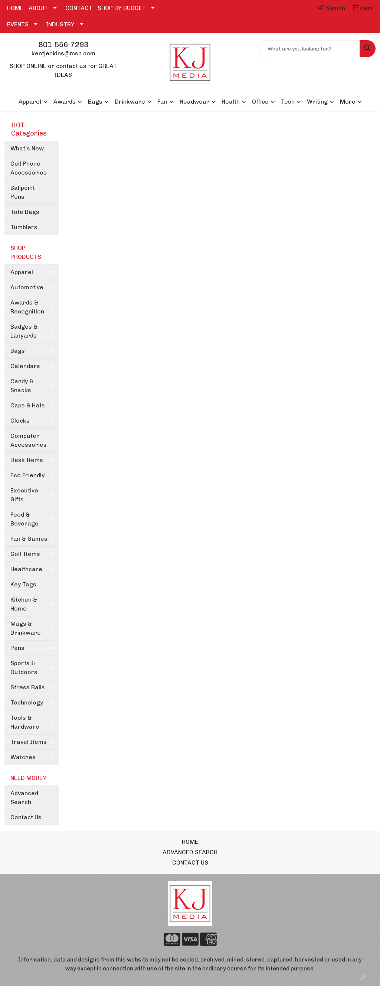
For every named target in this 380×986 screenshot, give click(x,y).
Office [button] (260, 101)
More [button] (348, 101)
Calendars (25, 366)
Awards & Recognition (27, 307)
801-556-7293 (63, 44)
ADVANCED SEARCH (190, 852)
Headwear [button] (194, 101)
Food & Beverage (24, 519)
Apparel (21, 272)
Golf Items (25, 553)
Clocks (20, 420)
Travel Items (28, 741)
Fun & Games (29, 538)
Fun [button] (162, 101)
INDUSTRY (60, 24)
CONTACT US (190, 862)
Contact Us (26, 817)
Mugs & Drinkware (25, 628)
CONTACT (78, 8)
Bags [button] (95, 101)
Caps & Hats (27, 405)
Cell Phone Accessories (28, 168)
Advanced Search (24, 798)
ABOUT (38, 8)
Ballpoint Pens (22, 192)
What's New (27, 148)
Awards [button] (64, 101)
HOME (15, 8)
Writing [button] (317, 101)
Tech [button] (288, 101)
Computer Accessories (28, 440)
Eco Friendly (27, 475)
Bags (17, 350)
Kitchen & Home (23, 604)
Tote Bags (24, 211)
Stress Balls (27, 687)
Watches (23, 757)
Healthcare (26, 569)
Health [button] (231, 101)
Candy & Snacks (21, 386)
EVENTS (18, 24)
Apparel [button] (30, 101)
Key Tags (23, 584)
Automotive (26, 287)
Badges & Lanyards (23, 331)
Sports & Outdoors (23, 668)
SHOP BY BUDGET (122, 8)
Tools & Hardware (24, 722)
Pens (17, 647)
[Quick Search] (309, 48)
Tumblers (23, 227)
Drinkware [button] (130, 101)
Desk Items (26, 459)
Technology (26, 702)
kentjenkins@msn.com (63, 53)
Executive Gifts (24, 495)
